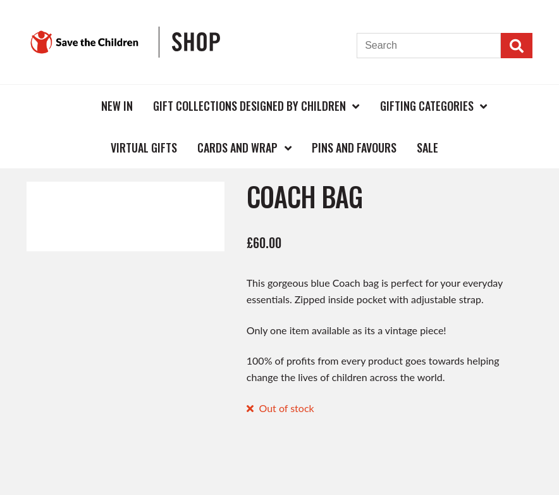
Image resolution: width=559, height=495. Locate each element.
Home (70, 105)
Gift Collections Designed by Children (249, 105)
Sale (427, 147)
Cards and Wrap (237, 147)
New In (117, 105)
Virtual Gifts (144, 147)
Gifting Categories (427, 105)
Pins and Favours (354, 147)
